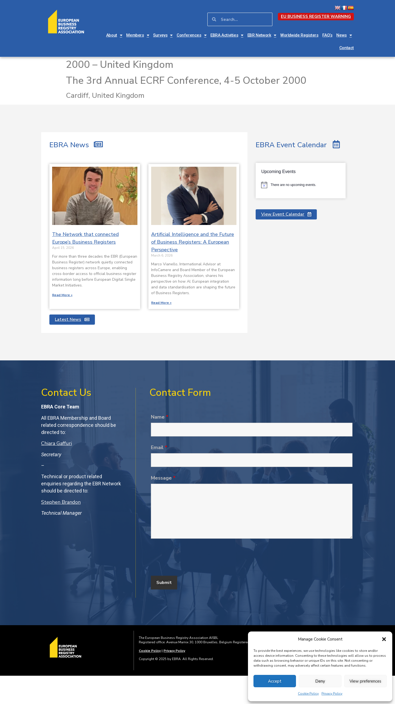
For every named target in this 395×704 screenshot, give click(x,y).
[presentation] (192, 558)
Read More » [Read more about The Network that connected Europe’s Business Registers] (62, 295)
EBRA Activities (226, 35)
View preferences (365, 681)
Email (159, 447)
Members (137, 35)
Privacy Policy (331, 693)
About (114, 35)
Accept (274, 681)
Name (159, 417)
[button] (384, 639)
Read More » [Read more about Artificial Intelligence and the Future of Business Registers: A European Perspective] (161, 302)
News (344, 35)
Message (163, 478)
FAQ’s (327, 35)
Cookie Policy (308, 693)
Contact (346, 47)
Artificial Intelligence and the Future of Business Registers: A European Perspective (192, 242)
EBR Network (261, 35)
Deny (320, 681)
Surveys (163, 35)
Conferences (191, 35)
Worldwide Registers (299, 35)
